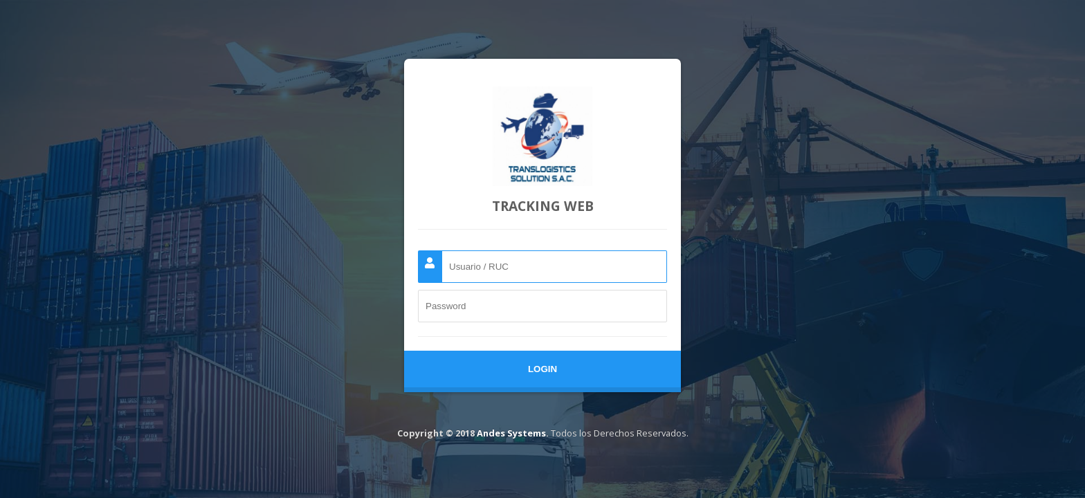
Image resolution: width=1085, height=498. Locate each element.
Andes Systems (511, 433)
